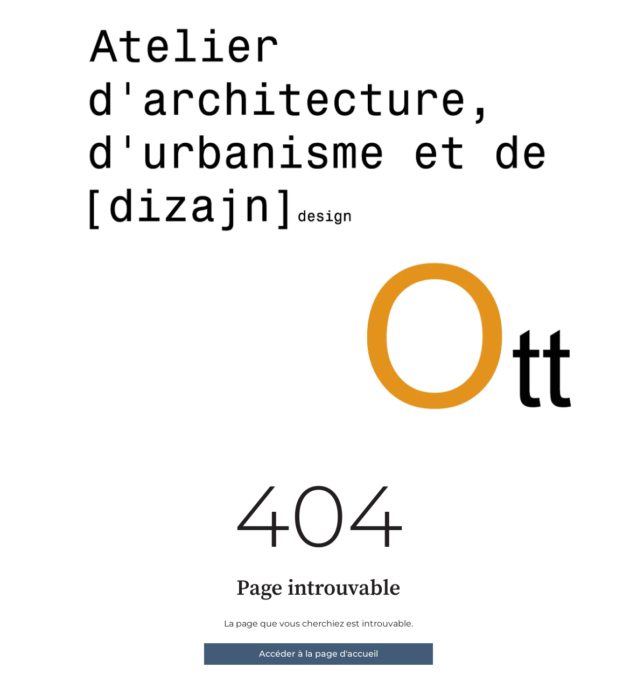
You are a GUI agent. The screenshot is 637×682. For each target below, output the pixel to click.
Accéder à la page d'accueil (318, 654)
